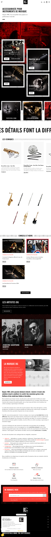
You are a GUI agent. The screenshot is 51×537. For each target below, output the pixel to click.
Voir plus (4, 261)
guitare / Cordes (35, 226)
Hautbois (38, 207)
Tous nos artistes (7, 311)
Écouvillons (7, 449)
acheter (31, 68)
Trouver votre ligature (15, 58)
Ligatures (7, 438)
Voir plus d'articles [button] (25, 292)
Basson (12, 226)
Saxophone (8, 207)
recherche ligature (40, 440)
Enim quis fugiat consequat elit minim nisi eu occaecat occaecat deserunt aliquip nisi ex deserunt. (28, 499)
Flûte (27, 207)
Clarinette (18, 207)
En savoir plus (8, 382)
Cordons (7, 443)
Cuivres (23, 226)
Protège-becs (8, 446)
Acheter (6, 58)
